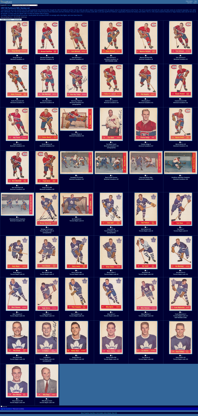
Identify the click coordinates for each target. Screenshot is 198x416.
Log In (195, 2)
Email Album (93, 413)
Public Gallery (189, 1)
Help (195, 1)
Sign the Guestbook (6, 409)
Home (9, 5)
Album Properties (85, 413)
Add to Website (107, 413)
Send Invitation (99, 413)
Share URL (114, 413)
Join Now (189, 2)
